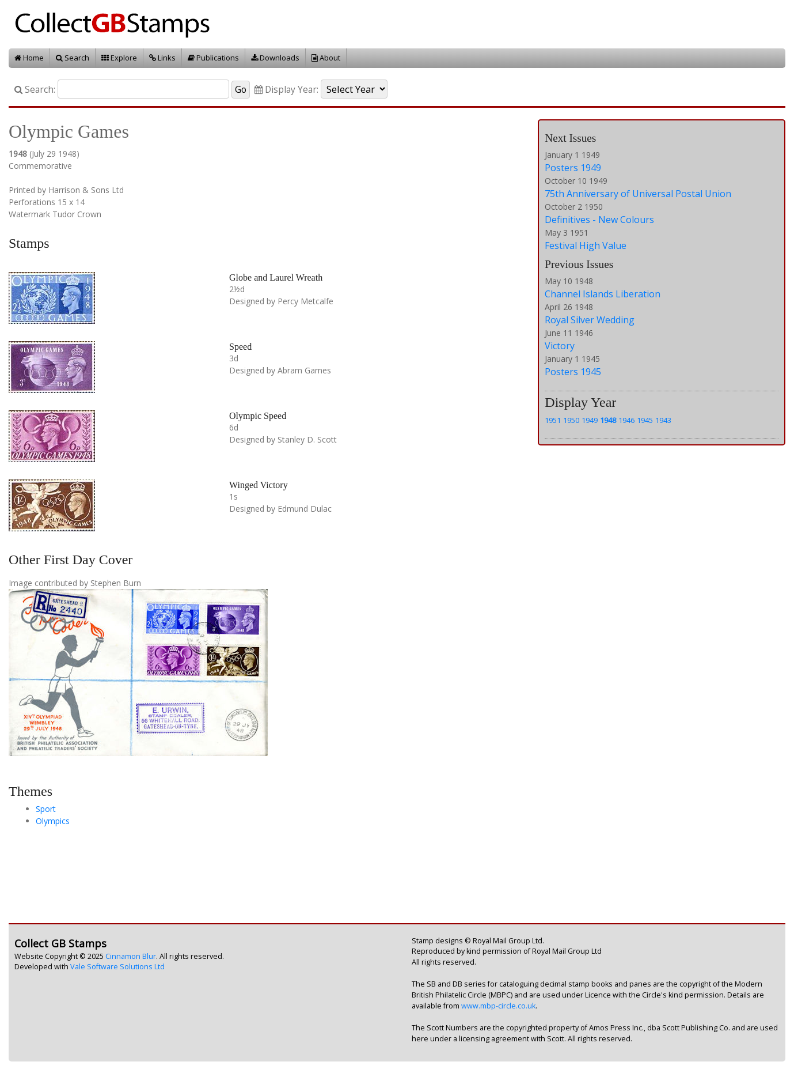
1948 (608, 420)
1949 (590, 420)
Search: (34, 90)
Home (29, 57)
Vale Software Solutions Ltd (117, 967)
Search (72, 57)
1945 (645, 420)
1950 (571, 420)
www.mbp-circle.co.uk (498, 1006)
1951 (553, 420)
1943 (663, 420)
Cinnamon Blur (130, 956)
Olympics (53, 820)
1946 (626, 420)
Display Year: (286, 90)
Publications (213, 57)
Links (162, 57)
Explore (119, 57)
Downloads (275, 57)
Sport (46, 808)
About (325, 57)
